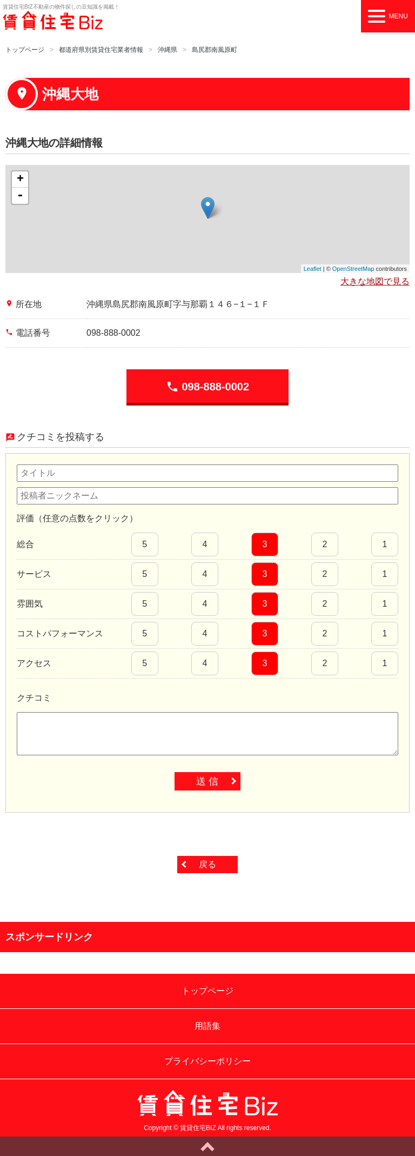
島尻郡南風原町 (214, 50)
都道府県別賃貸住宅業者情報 (101, 50)
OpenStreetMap (353, 268)
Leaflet (313, 268)
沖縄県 (167, 50)
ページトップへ (207, 1146)
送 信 (207, 781)
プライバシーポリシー (207, 1061)
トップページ (24, 50)
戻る (207, 864)
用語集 (207, 1026)
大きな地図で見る (375, 281)
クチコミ (34, 697)
